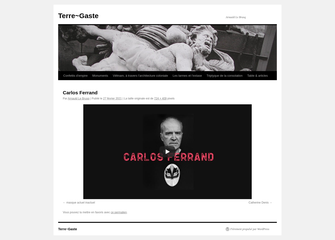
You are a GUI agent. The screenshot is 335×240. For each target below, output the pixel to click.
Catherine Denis (259, 202)
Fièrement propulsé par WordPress (249, 229)
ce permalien (119, 212)
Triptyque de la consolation (225, 75)
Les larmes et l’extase (187, 75)
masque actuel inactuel (80, 202)
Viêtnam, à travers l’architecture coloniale (140, 75)
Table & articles (257, 75)
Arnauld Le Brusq (78, 98)
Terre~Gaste (78, 16)
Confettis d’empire (75, 75)
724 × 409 (160, 98)
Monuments (100, 75)
